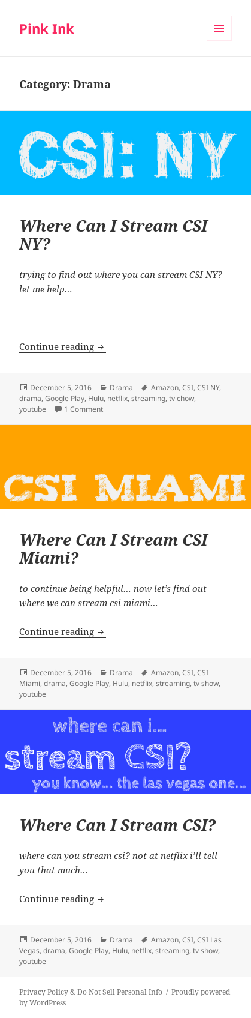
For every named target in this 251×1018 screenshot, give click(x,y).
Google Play (64, 398)
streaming (148, 398)
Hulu (96, 398)
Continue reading (62, 346)
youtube (32, 409)
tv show (206, 683)
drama (30, 398)
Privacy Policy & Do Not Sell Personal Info (90, 992)
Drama (121, 387)
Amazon (165, 387)
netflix (117, 398)
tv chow (181, 398)
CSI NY (208, 387)
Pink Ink (46, 28)
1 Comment (83, 409)
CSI (187, 387)
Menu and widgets (219, 40)
